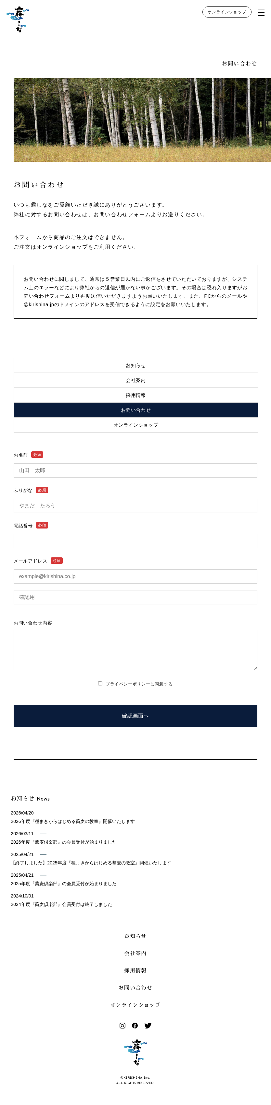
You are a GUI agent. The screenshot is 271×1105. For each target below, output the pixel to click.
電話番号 (31, 525)
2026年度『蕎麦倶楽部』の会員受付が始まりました (63, 848)
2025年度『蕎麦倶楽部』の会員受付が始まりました (63, 890)
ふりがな (31, 490)
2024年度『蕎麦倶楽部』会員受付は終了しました (61, 910)
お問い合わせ (136, 410)
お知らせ (136, 365)
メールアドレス (38, 561)
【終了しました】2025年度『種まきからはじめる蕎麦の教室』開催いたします (91, 869)
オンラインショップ (227, 11)
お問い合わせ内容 (33, 622)
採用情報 (136, 395)
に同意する (139, 690)
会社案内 (136, 380)
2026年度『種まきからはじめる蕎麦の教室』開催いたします (73, 827)
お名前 (29, 454)
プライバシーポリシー (128, 690)
